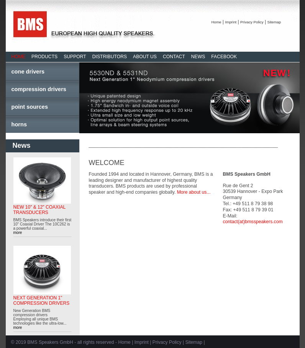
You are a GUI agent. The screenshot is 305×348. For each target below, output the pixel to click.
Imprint (230, 22)
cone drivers (28, 72)
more (17, 232)
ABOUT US (145, 56)
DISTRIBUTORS (109, 56)
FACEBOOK (224, 56)
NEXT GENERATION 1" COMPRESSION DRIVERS (41, 300)
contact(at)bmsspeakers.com (253, 221)
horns (19, 124)
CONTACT (174, 56)
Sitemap (274, 22)
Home (216, 22)
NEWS (198, 56)
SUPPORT (75, 56)
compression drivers (38, 89)
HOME (18, 56)
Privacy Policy (252, 22)
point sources (29, 107)
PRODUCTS (44, 56)
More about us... (194, 192)
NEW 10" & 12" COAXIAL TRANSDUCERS (39, 209)
